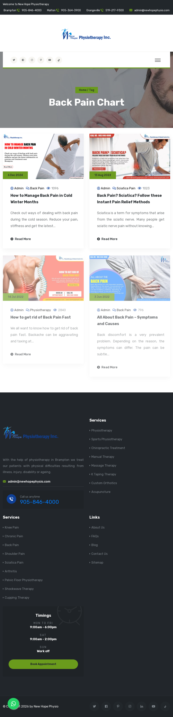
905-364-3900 (71, 10)
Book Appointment (43, 664)
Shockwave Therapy (19, 589)
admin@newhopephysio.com (152, 10)
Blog (94, 545)
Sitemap (97, 562)
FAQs (95, 536)
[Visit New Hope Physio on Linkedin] (141, 706)
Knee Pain (12, 527)
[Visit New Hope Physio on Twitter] (13, 60)
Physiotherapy (40, 312)
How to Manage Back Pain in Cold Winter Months (41, 199)
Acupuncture (100, 492)
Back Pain (37, 189)
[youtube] (49, 60)
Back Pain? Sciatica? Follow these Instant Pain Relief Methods (129, 199)
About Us (98, 527)
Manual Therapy (102, 457)
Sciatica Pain (126, 189)
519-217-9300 (114, 10)
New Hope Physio (46, 706)
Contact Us (99, 554)
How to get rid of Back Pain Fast (40, 319)
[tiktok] (58, 60)
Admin (19, 189)
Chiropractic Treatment (108, 448)
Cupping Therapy (17, 597)
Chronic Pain (14, 536)
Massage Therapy (103, 465)
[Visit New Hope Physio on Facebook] (22, 60)
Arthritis (11, 571)
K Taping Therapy (103, 474)
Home (82, 90)
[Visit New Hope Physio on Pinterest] (40, 60)
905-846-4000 (32, 10)
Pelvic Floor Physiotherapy (24, 580)
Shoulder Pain (15, 554)
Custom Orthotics (104, 483)
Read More (20, 239)
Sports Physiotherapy (106, 439)
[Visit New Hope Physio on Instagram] (31, 60)
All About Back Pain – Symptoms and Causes (127, 322)
